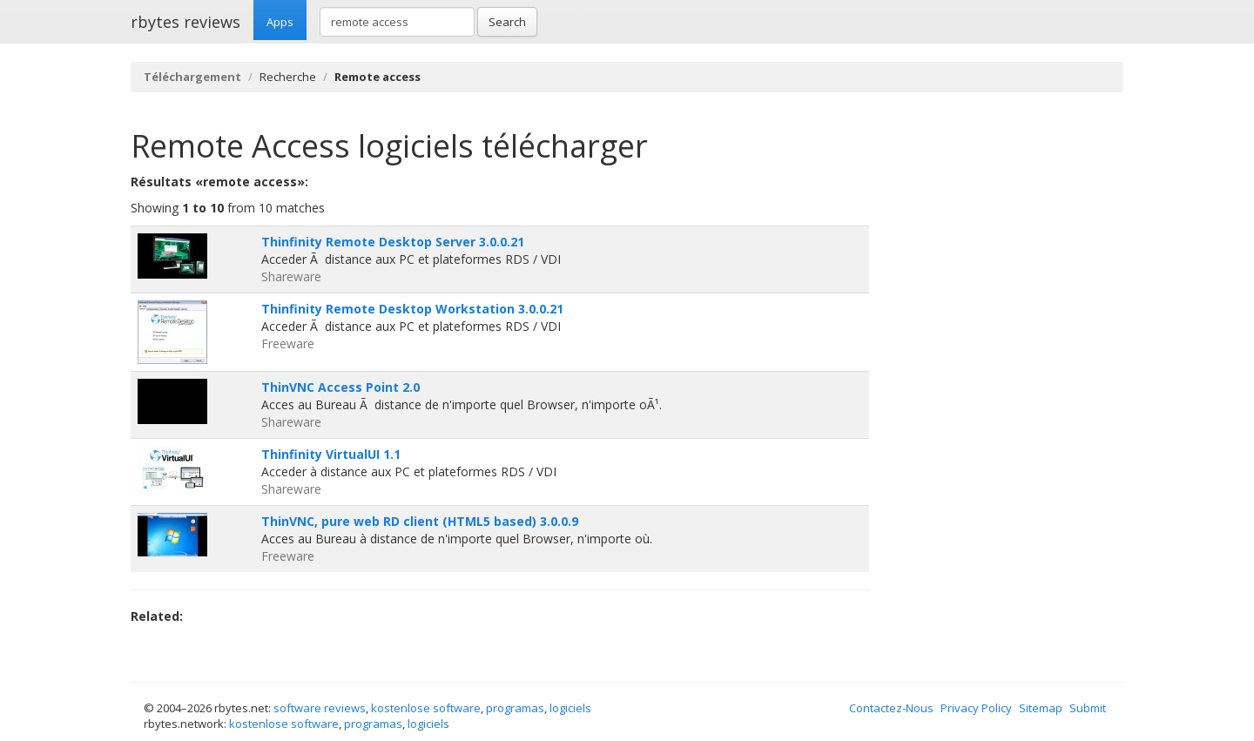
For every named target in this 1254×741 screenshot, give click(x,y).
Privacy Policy (976, 708)
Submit (1087, 708)
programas (515, 708)
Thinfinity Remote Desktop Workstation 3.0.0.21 (412, 308)
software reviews (319, 708)
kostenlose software (426, 708)
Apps (279, 22)
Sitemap (1040, 708)
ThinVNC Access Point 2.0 (340, 387)
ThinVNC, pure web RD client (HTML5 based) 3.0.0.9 (419, 521)
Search (507, 22)
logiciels (570, 708)
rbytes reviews (185, 21)
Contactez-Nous (891, 708)
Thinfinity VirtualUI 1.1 (331, 454)
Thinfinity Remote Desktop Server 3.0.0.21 (392, 241)
